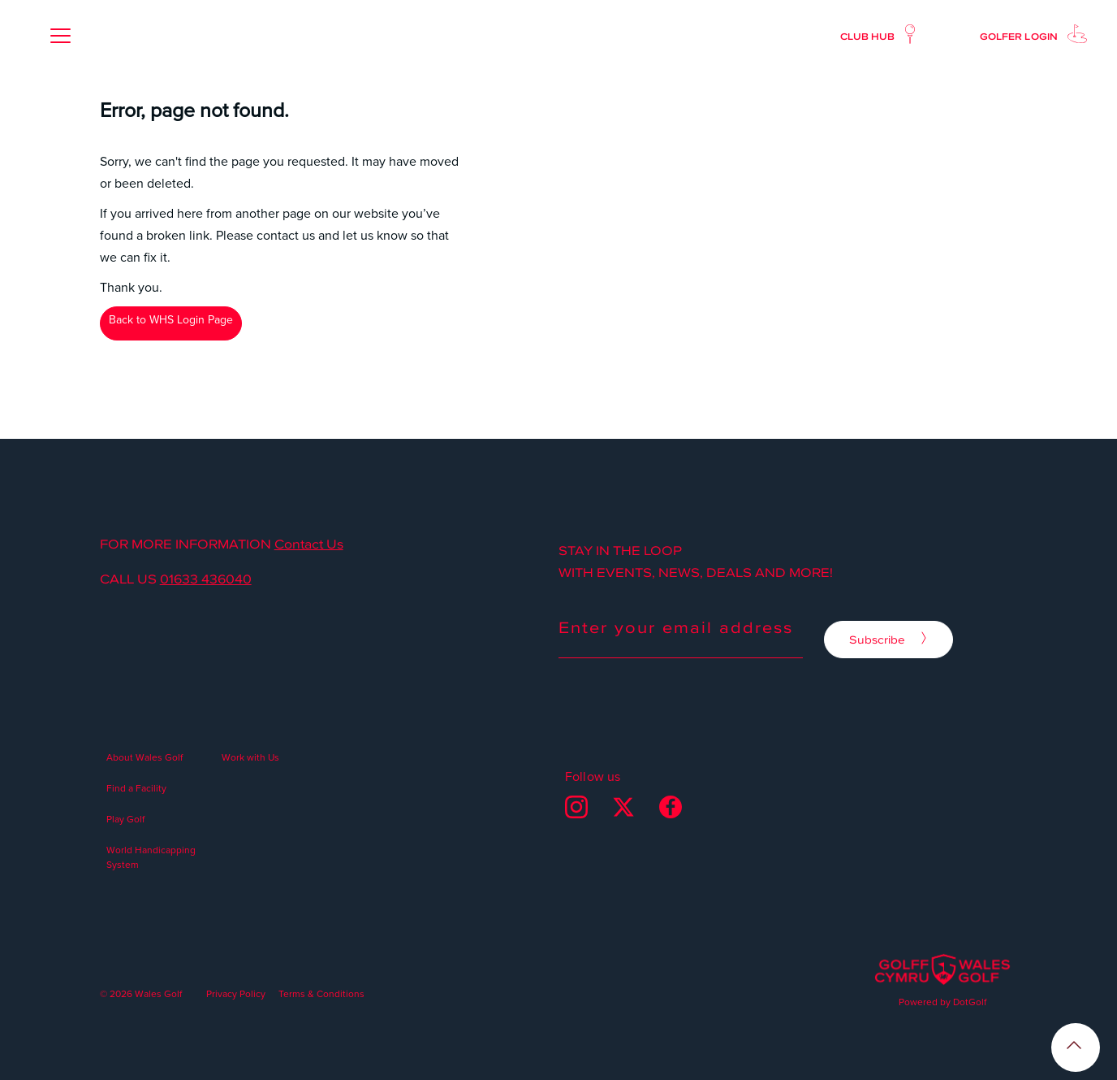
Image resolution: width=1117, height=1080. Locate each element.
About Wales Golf (144, 757)
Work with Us (250, 757)
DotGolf (969, 1001)
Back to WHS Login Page (171, 319)
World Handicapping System (151, 857)
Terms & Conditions (321, 993)
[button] (60, 35)
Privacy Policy (235, 993)
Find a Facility (136, 788)
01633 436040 (206, 579)
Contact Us (308, 544)
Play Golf (125, 819)
